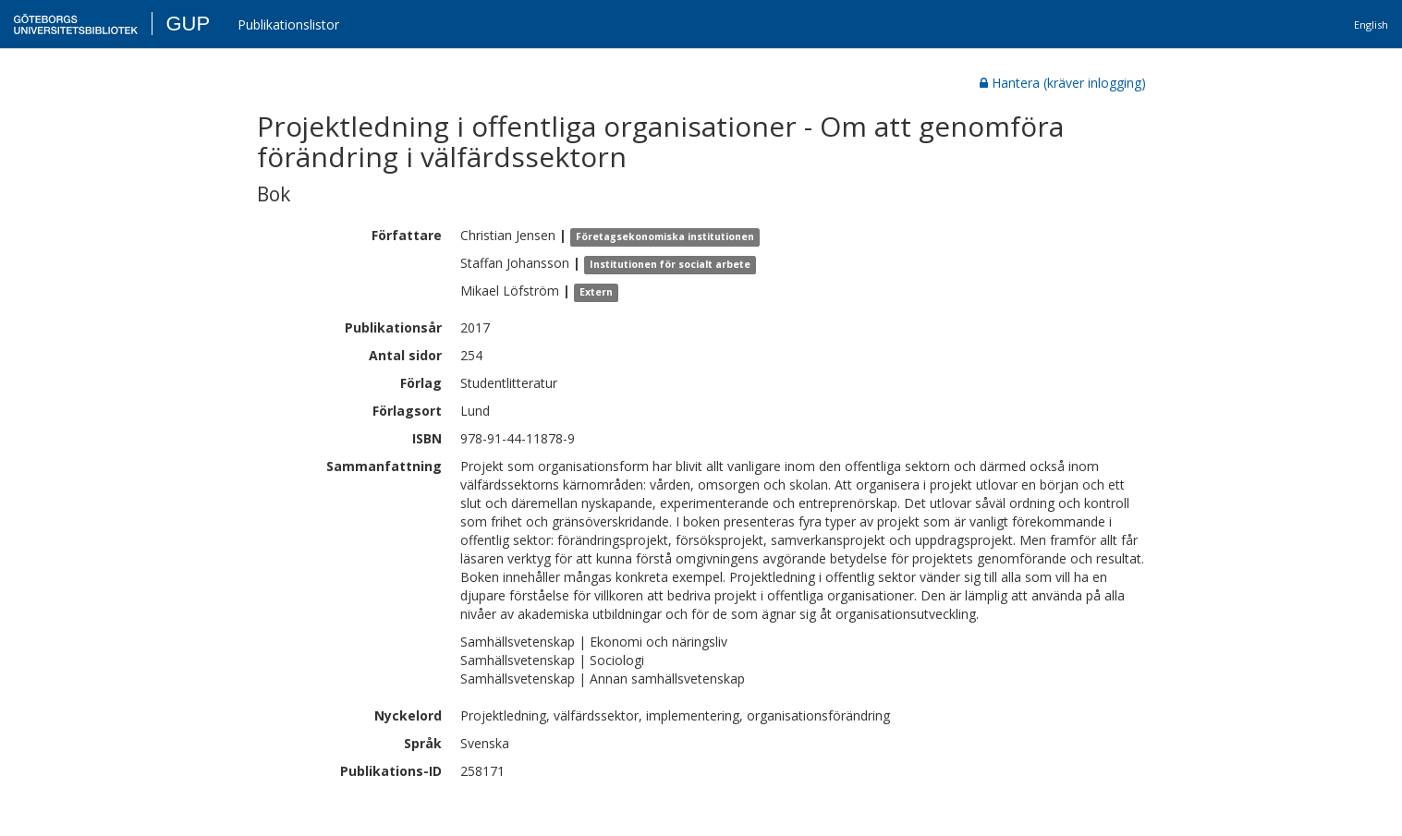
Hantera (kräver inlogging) (1063, 82)
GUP (187, 23)
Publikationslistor (288, 24)
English (1371, 24)
